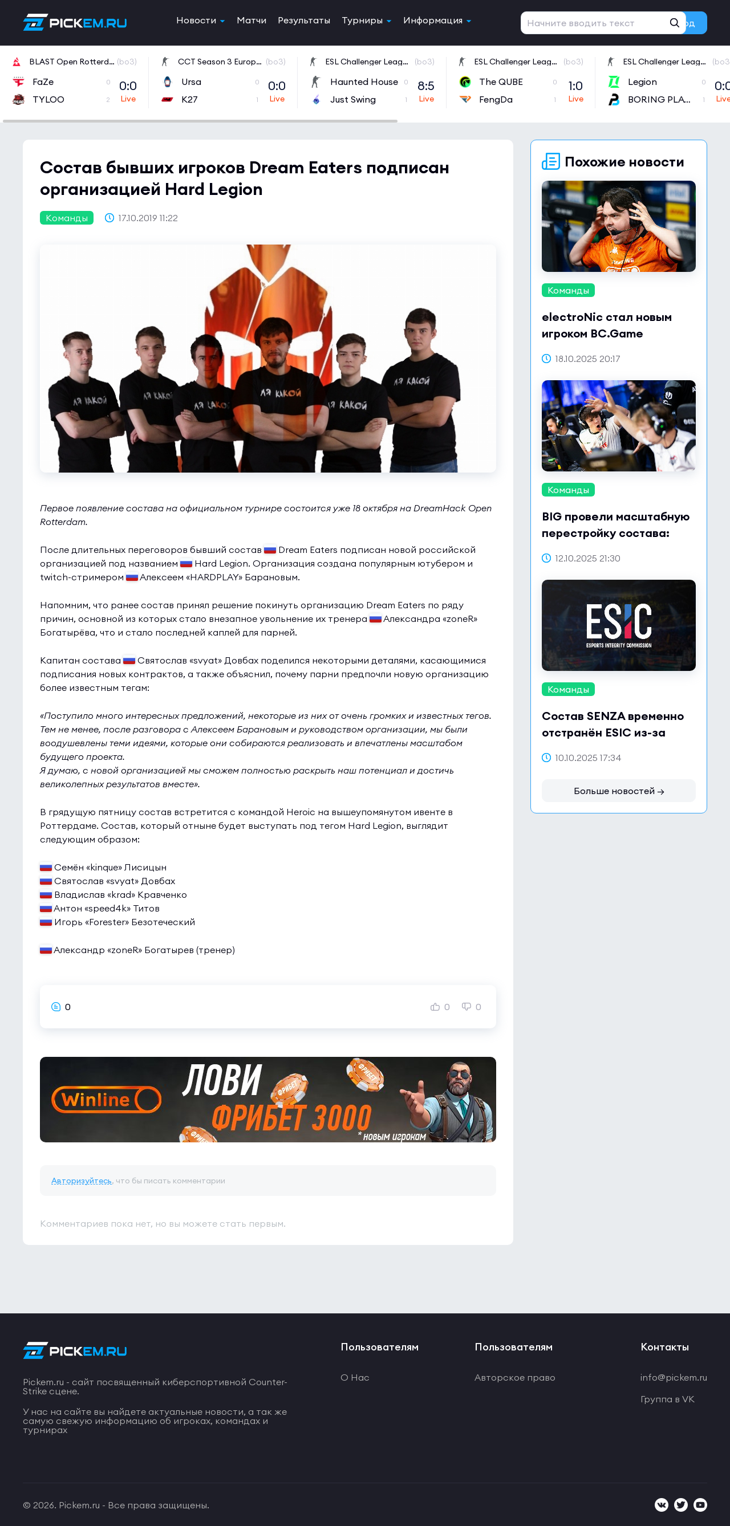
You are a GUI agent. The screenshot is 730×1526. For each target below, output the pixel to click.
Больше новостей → (619, 790)
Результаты (304, 20)
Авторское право (514, 1377)
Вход (684, 23)
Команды (67, 217)
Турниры (362, 20)
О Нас (355, 1377)
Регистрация (594, 23)
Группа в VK (667, 1399)
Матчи (251, 20)
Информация (433, 20)
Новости (196, 20)
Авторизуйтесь (81, 1180)
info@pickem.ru (673, 1377)
